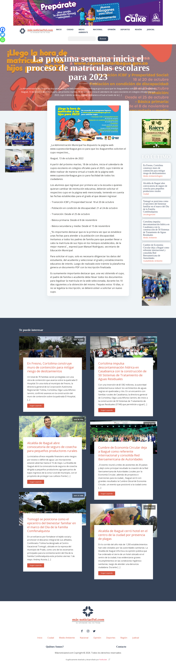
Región (138, 29)
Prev (145, 134)
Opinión (111, 29)
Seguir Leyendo (36, 405)
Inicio (59, 29)
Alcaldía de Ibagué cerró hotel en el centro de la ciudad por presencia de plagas (122, 535)
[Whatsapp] (2, 39)
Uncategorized (149, 214)
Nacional (98, 29)
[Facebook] (2, 29)
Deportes (125, 29)
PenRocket (103, 660)
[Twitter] (2, 34)
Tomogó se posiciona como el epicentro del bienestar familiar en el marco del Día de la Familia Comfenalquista (51, 525)
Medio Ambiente (83, 30)
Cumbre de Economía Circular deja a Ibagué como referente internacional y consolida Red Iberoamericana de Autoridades (122, 453)
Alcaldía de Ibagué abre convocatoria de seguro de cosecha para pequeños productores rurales (52, 447)
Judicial (151, 29)
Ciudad (70, 29)
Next (168, 134)
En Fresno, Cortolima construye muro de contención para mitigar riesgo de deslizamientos (50, 367)
